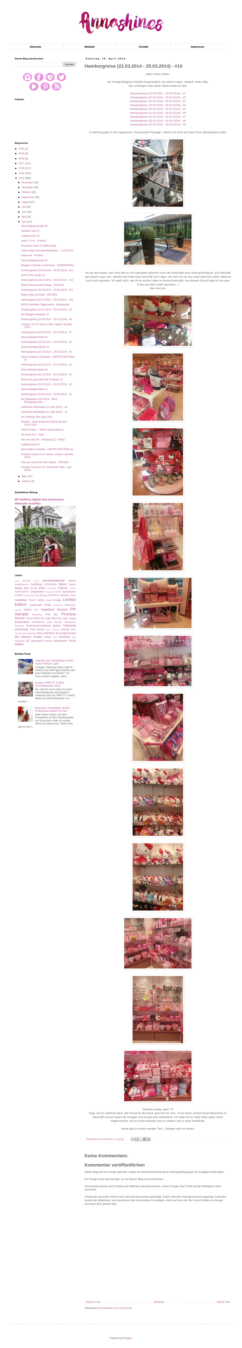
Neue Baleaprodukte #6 (34, 226)
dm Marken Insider (28, 637)
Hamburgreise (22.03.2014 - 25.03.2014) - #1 (158, 93)
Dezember (28, 182)
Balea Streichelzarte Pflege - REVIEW (42, 285)
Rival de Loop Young (63, 618)
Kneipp (57, 600)
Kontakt (143, 46)
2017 (22, 163)
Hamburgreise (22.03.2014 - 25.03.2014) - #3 (158, 101)
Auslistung (36, 584)
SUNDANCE (38, 622)
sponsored (37, 640)
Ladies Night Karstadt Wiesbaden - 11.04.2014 (47, 250)
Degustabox (37, 591)
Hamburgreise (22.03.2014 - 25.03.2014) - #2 (158, 97)
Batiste (72, 584)
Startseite (35, 46)
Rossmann (22, 622)
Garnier (64, 595)
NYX (36, 609)
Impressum (197, 46)
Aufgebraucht (21, 584)
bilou (39, 633)
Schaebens (70, 622)
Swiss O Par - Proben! (33, 240)
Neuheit (62, 609)
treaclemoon (61, 640)
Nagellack (47, 609)
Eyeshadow (69, 591)
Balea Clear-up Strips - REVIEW (39, 294)
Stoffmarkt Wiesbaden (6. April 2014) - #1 (44, 411)
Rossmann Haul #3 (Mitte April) (38, 245)
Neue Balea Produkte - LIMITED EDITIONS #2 (47, 449)
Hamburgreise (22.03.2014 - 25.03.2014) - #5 (158, 108)
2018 (22, 158)
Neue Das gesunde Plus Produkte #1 (41, 379)
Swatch (57, 625)
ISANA (32, 600)
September (28, 197)
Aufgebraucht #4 (30, 444)
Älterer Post (223, 1302)
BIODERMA (50, 584)
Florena (27, 595)
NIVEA (27, 609)
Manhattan (57, 605)
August (26, 202)
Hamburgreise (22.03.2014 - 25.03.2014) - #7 (158, 116)
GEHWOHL (54, 595)
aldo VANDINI (53, 629)
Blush (42, 588)
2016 (22, 168)
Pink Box (51, 614)
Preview (68, 614)
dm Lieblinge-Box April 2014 (36, 416)
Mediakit (89, 46)
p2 (27, 640)
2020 (22, 148)
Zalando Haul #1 (30, 230)
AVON (36, 581)
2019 (22, 153)
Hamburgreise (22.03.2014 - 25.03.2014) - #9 (158, 124)
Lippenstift (35, 604)
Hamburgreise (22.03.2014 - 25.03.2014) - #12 (47, 280)
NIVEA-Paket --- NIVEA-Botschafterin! (42, 429)
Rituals (29, 618)
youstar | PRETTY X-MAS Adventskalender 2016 (49, 684)
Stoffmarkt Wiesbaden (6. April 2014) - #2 (44, 407)
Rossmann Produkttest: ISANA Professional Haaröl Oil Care (52, 709)
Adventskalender (53, 580)
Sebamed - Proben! (32, 255)
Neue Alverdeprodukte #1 (35, 347)
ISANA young (44, 600)
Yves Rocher (37, 629)
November (28, 187)
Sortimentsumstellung (38, 625)
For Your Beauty (39, 595)
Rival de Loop (42, 618)
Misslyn (18, 610)
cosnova (49, 633)
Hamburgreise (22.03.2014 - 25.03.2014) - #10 (47, 299)
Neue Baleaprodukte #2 (34, 389)
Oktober (26, 192)
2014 (22, 178)
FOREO (19, 595)
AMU (17, 581)
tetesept (48, 641)
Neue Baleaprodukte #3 (34, 369)
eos (55, 637)
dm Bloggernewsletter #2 (35, 314)
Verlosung (21, 629)
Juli (24, 206)
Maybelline (70, 605)
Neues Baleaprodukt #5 (34, 260)
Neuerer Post (93, 1302)
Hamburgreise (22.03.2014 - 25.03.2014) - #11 (47, 289)
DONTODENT (22, 591)
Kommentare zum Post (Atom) (115, 1308)
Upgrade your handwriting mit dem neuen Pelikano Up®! (54, 662)
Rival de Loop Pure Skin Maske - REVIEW (44, 462)
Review (20, 618)
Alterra (72, 580)
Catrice (63, 588)
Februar (26, 481)
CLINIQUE (51, 588)
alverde (65, 629)
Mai (24, 216)
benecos (32, 633)
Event (58, 591)
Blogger (127, 1338)
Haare (73, 595)
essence (64, 637)
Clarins (72, 588)
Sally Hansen (54, 622)
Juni (24, 211)
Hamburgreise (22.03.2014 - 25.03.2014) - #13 (47, 270)
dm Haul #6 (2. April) (32, 434)
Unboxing (69, 625)
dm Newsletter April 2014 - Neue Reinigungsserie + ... (39, 400)
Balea (62, 584)
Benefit (33, 588)
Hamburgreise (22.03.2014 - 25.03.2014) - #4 (158, 105)
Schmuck (19, 625)
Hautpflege (21, 600)
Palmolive (37, 614)
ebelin (47, 637)
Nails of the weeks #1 (33, 275)
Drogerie (50, 592)
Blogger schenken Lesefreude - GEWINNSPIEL (47, 265)
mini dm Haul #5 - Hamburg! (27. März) (43, 439)
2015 (22, 173)
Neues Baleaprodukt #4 (34, 337)
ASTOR (26, 580)
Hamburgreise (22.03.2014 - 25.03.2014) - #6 (158, 112)
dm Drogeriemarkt (65, 633)
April (24, 221)
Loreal (47, 604)
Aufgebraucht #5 (30, 235)
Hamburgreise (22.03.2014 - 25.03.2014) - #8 (158, 120)
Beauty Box (22, 588)
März (25, 476)
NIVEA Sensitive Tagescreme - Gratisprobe (45, 304)
